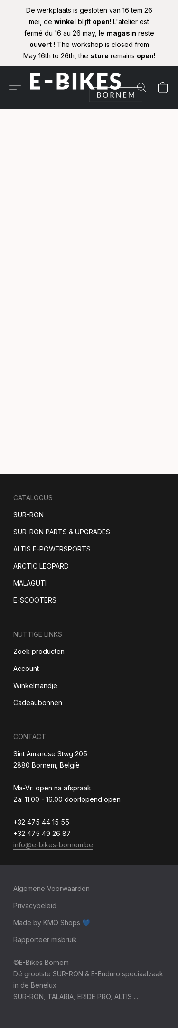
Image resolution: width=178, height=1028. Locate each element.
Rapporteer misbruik (45, 940)
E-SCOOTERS (34, 600)
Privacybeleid (34, 905)
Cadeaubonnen (37, 702)
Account (26, 668)
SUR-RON (28, 515)
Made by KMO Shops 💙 (51, 922)
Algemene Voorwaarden (51, 888)
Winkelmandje (35, 685)
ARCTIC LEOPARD (41, 566)
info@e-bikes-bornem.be (53, 845)
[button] (89, 87)
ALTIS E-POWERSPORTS (52, 549)
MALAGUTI (30, 583)
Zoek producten (39, 651)
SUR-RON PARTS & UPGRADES (61, 532)
